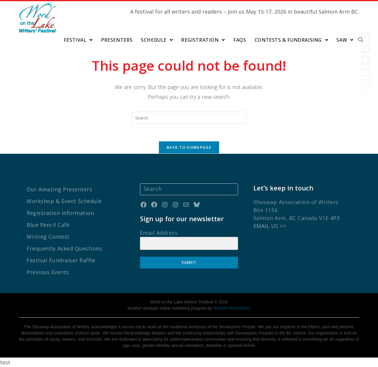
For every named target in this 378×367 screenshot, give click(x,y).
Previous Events (48, 272)
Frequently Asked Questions (64, 248)
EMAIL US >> (269, 225)
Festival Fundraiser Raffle (61, 260)
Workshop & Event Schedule (64, 201)
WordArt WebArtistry (232, 308)
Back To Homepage (189, 147)
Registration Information (60, 212)
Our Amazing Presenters (59, 189)
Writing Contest (48, 236)
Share (368, 95)
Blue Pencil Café (48, 224)
